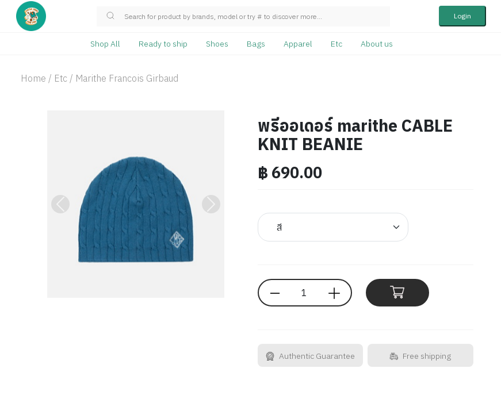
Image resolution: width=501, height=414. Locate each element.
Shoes (217, 44)
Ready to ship (163, 44)
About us (377, 44)
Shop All (105, 44)
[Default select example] (333, 227)
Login (462, 16)
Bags (256, 44)
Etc (336, 44)
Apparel (298, 44)
